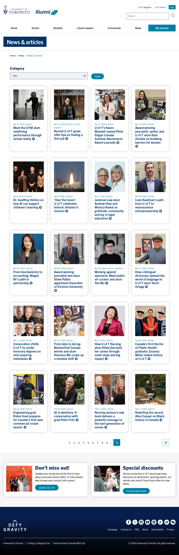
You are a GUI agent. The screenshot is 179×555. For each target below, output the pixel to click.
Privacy (170, 529)
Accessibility (157, 529)
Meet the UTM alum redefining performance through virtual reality (27, 133)
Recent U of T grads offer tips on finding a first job (68, 134)
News (138, 28)
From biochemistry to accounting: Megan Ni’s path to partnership (27, 277)
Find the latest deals (136, 490)
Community (114, 28)
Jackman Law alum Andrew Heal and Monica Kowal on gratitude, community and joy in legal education (109, 209)
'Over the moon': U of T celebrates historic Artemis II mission (66, 205)
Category (17, 68)
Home (14, 28)
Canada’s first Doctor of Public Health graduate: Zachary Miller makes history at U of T (149, 351)
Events (35, 28)
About (145, 529)
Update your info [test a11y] (47, 487)
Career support (85, 28)
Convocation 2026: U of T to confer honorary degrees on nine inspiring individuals (27, 351)
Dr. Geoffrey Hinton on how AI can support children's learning (28, 203)
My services (162, 28)
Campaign (112, 529)
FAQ (137, 529)
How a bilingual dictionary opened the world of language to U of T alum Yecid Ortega (150, 279)
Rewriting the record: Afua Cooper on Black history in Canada (149, 416)
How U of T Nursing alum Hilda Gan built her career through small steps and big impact (108, 351)
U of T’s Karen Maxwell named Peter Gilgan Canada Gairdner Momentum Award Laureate (109, 135)
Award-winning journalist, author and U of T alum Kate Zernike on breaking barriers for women (149, 137)
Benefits (58, 28)
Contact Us (126, 529)
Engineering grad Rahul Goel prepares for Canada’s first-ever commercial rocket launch (28, 420)
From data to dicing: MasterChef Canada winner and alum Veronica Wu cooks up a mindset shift (69, 351)
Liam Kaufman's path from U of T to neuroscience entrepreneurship (149, 205)
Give (172, 7)
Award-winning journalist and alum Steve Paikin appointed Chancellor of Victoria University (68, 281)
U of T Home (160, 7)
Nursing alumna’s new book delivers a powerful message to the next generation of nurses (109, 420)
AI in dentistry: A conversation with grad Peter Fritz (66, 416)
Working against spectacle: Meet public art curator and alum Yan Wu (110, 277)
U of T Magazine (144, 7)
